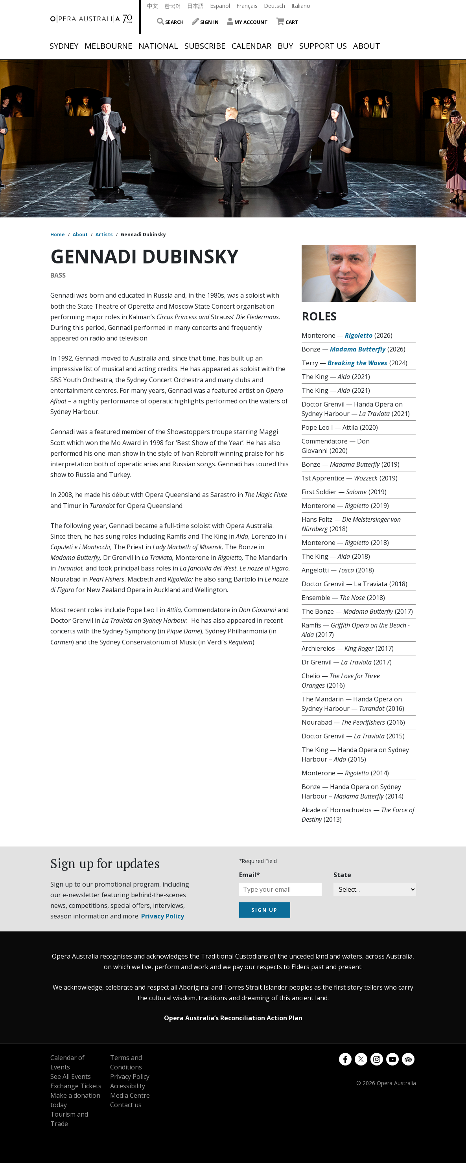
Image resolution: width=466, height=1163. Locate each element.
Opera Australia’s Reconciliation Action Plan (233, 1018)
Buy (285, 46)
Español (220, 5)
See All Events (70, 1076)
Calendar (251, 46)
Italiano (300, 5)
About (366, 46)
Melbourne (108, 46)
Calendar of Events (67, 1062)
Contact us (126, 1104)
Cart (287, 22)
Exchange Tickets (75, 1086)
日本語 (195, 5)
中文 (152, 5)
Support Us (323, 46)
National (158, 46)
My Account (247, 22)
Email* (249, 874)
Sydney (64, 46)
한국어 (172, 5)
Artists (104, 234)
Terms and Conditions (126, 1062)
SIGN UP (264, 909)
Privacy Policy (162, 916)
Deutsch (274, 5)
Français (247, 5)
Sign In (205, 22)
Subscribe (204, 46)
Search (170, 22)
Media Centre (130, 1095)
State (342, 874)
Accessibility (127, 1086)
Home (57, 234)
